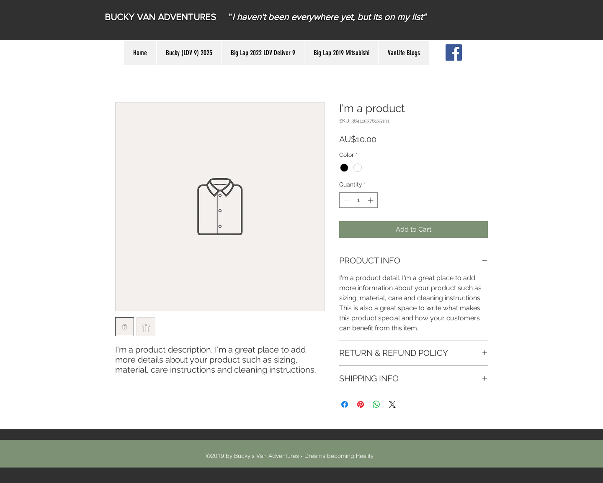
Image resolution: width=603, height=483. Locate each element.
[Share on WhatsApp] (376, 404)
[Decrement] (345, 200)
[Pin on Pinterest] (361, 404)
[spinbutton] (358, 200)
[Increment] (371, 200)
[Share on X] (392, 404)
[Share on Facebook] (345, 404)
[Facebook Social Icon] (454, 52)
